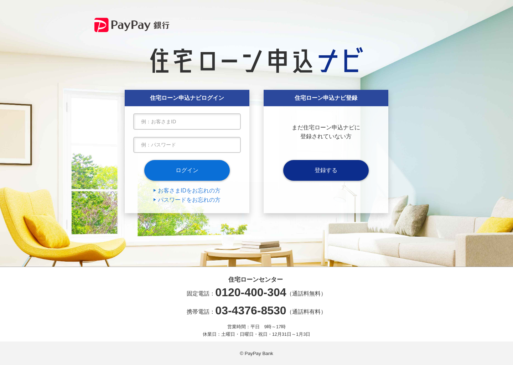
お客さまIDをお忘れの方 (189, 190)
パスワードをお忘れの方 (189, 200)
